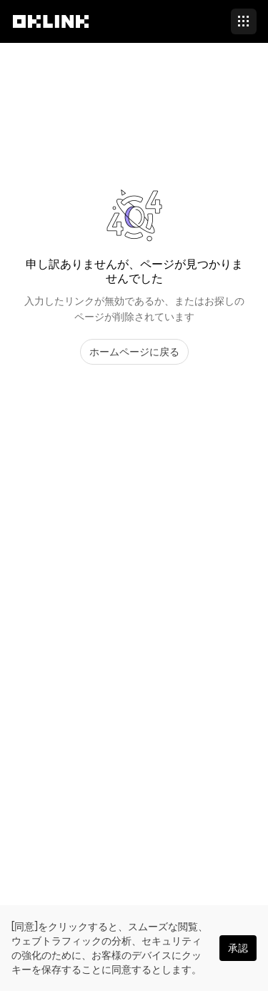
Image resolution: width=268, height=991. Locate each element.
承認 (238, 948)
